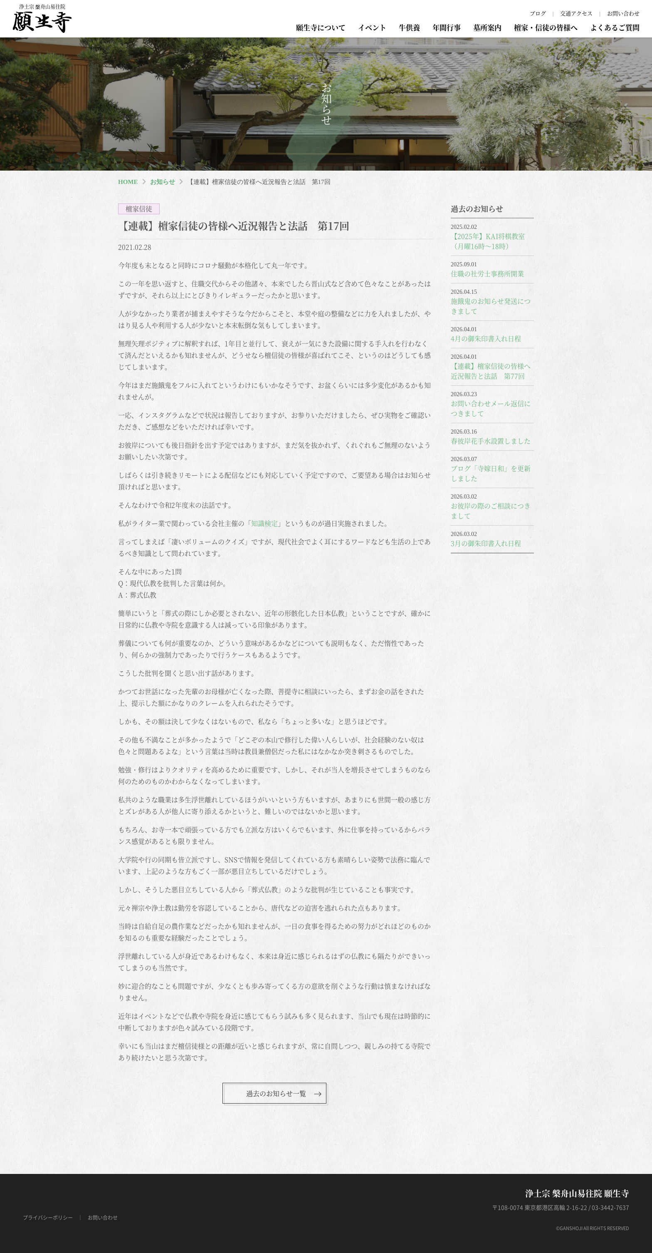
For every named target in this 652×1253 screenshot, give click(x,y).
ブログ (538, 13)
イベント (372, 27)
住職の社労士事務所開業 (487, 273)
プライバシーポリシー (48, 1217)
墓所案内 (487, 27)
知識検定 (264, 523)
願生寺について (321, 27)
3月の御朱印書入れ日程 (486, 543)
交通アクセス (576, 13)
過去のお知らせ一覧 (276, 1093)
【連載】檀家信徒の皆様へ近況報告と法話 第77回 (491, 371)
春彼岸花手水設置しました (491, 441)
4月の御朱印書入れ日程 (486, 338)
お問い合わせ (623, 13)
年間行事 (446, 27)
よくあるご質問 (615, 27)
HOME (128, 182)
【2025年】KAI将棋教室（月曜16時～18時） (488, 241)
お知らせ (162, 182)
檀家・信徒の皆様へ (546, 27)
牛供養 (409, 27)
